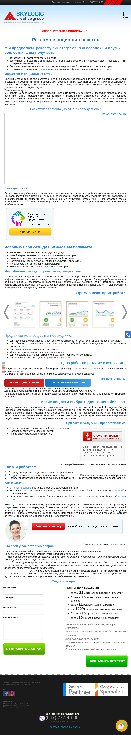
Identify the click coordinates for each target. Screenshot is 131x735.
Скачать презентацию (114, 113)
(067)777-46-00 (96, 2)
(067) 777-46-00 (62, 718)
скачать (118, 490)
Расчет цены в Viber (26, 383)
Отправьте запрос (20, 488)
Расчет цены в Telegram (73, 383)
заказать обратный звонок (65, 727)
